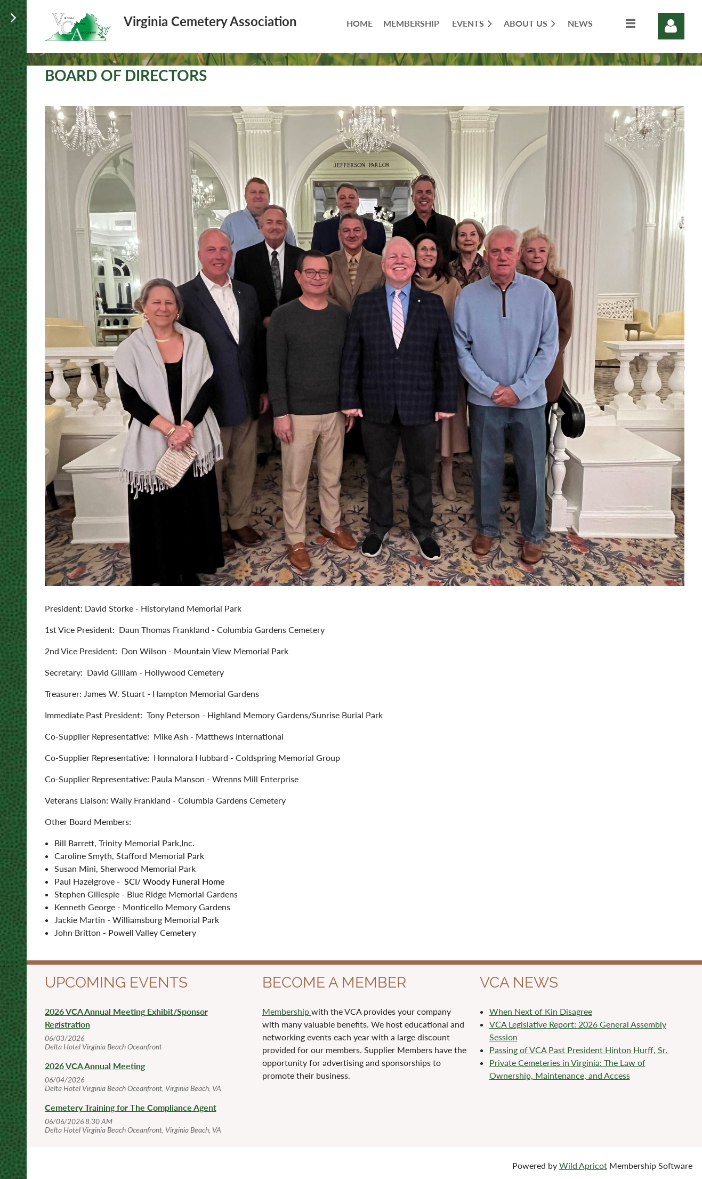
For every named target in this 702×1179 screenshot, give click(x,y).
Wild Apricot (583, 1165)
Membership (286, 1011)
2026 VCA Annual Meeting (95, 1066)
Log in (671, 26)
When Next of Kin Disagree (540, 1011)
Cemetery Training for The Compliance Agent (130, 1107)
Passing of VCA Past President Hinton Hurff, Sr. (579, 1050)
